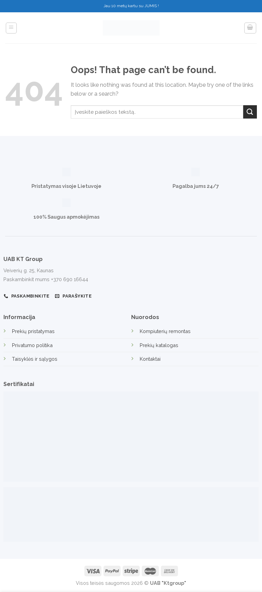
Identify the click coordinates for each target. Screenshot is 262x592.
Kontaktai (150, 359)
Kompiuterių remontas (165, 331)
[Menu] (11, 28)
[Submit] (250, 112)
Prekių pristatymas (33, 331)
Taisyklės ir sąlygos (34, 359)
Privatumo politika (32, 345)
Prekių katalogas (159, 345)
